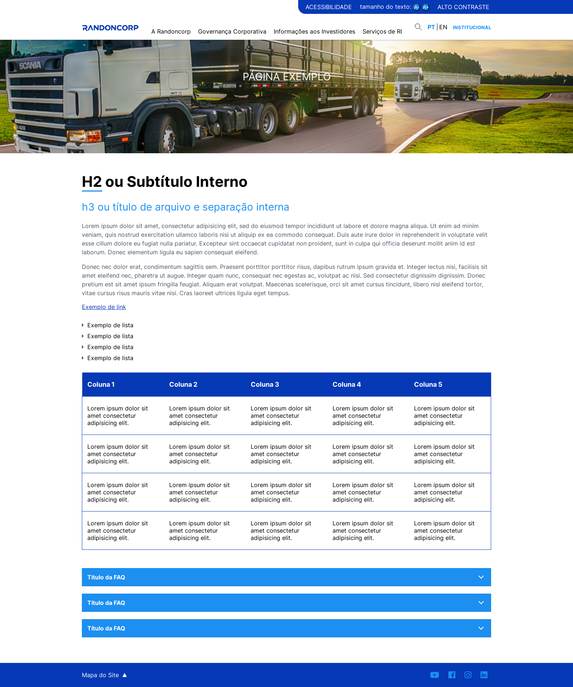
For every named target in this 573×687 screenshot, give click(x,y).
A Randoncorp (173, 23)
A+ (426, 7)
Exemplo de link (104, 306)
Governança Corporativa (234, 23)
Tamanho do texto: (386, 6)
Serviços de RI (384, 23)
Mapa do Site (100, 675)
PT (431, 23)
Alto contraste (463, 7)
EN (443, 23)
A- (416, 7)
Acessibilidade (329, 7)
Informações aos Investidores (316, 23)
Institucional (472, 23)
